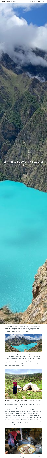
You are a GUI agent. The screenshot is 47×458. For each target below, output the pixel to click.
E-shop (14, 1)
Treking (26, 160)
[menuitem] (32, 1)
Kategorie (32, 1)
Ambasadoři (9, 1)
